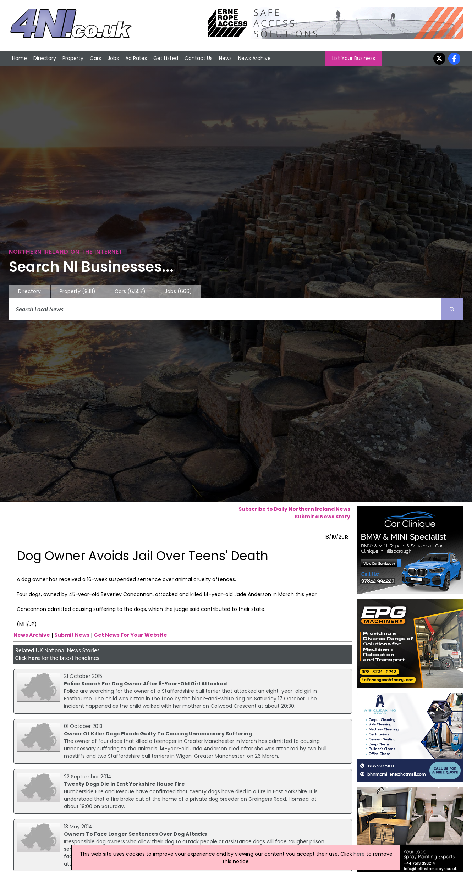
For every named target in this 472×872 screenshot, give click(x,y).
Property (72, 58)
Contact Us (199, 58)
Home (19, 58)
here (34, 658)
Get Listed (165, 58)
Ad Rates (136, 58)
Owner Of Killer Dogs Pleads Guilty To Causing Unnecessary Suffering (158, 733)
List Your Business (353, 58)
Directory (44, 58)
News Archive (254, 58)
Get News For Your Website (130, 635)
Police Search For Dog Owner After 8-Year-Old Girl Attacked (145, 683)
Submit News (71, 635)
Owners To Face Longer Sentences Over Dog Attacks (135, 834)
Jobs (113, 58)
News (225, 58)
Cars (95, 58)
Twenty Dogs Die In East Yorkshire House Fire (124, 784)
